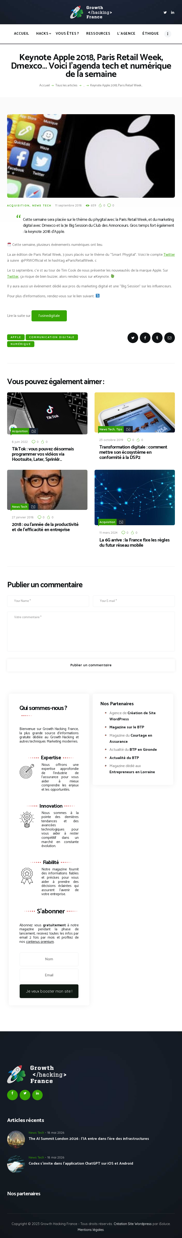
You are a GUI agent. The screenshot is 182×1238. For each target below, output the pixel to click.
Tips (119, 429)
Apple (16, 337)
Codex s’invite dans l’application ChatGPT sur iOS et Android (81, 1163)
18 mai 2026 (55, 1131)
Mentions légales (91, 1229)
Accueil (44, 86)
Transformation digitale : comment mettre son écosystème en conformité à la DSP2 (133, 452)
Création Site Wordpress (133, 1223)
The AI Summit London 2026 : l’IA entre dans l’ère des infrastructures (89, 1138)
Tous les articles (66, 85)
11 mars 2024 (108, 531)
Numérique (21, 344)
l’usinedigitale (49, 316)
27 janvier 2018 (23, 516)
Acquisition (18, 205)
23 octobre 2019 (111, 439)
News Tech (42, 205)
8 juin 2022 (20, 441)
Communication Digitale (51, 337)
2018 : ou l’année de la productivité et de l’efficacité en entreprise (45, 526)
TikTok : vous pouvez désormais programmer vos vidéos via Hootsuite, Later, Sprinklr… (43, 454)
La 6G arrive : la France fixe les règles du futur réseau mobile (134, 542)
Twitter (169, 255)
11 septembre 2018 (68, 205)
